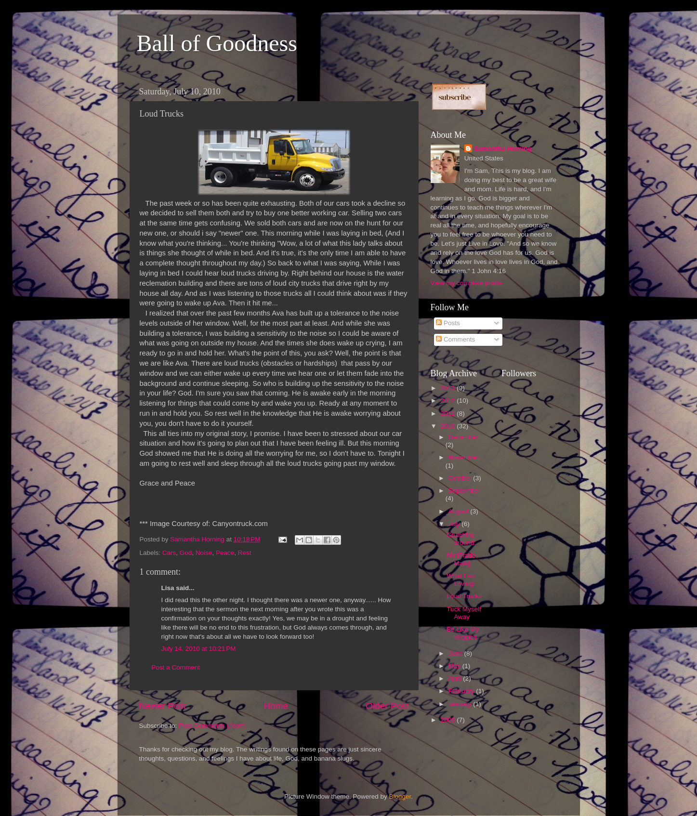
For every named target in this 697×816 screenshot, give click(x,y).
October (460, 478)
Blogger (400, 796)
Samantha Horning (503, 148)
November (463, 457)
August (459, 511)
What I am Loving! (461, 579)
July (455, 523)
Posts (448, 323)
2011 (448, 413)
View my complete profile (467, 283)
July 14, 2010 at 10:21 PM (198, 648)
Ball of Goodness (217, 43)
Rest (244, 552)
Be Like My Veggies (463, 633)
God (186, 552)
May (455, 666)
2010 (448, 426)
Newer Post (162, 706)
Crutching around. (461, 538)
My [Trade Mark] (461, 559)
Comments (455, 339)
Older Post (387, 706)
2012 (448, 400)
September (464, 490)
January (460, 704)
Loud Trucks (464, 596)
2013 (448, 388)
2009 (448, 720)
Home (276, 706)
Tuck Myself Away (464, 612)
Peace (225, 552)
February (462, 691)
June (456, 653)
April (455, 678)
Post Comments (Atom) (212, 725)
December (463, 437)
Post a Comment (176, 667)
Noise (204, 552)
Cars (169, 552)
